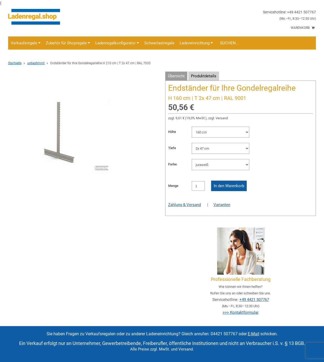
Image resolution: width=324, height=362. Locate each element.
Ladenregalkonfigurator (117, 43)
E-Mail (253, 333)
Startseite (14, 63)
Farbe (172, 164)
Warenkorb (303, 28)
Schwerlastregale (159, 43)
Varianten (221, 204)
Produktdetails (203, 76)
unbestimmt (36, 63)
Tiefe (172, 148)
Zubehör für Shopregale (68, 43)
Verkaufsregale (26, 43)
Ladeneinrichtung (196, 43)
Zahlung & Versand (184, 204)
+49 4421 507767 (254, 299)
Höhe (172, 132)
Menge (173, 186)
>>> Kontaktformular (241, 312)
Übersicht (176, 76)
